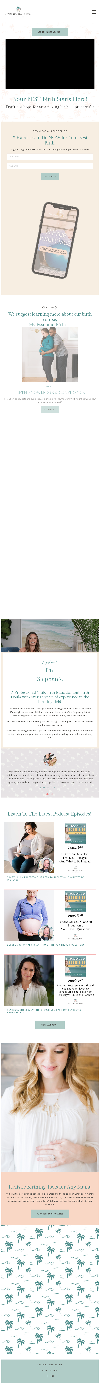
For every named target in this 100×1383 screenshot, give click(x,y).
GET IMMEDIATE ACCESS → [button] (50, 32)
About (43, 1370)
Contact (55, 1370)
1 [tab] (47, 794)
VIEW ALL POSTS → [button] (50, 1025)
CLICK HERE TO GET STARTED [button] (50, 1214)
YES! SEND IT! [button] (50, 176)
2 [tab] (52, 794)
